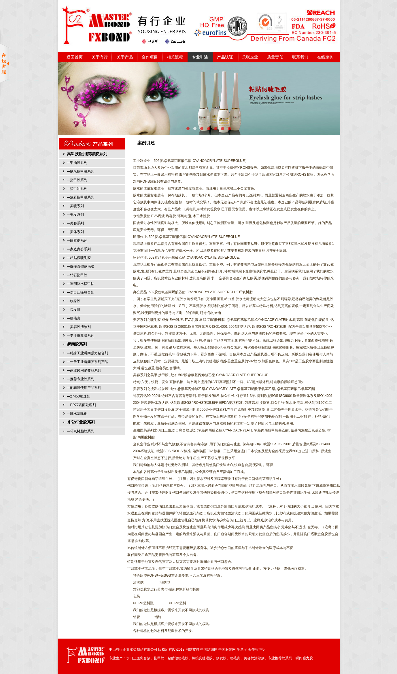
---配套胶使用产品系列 (84, 388)
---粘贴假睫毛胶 (79, 258)
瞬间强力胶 (304, 658)
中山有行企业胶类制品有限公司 (133, 650)
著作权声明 (256, 650)
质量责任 (275, 57)
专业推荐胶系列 (280, 658)
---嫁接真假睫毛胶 (80, 266)
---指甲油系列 (77, 189)
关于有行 (100, 57)
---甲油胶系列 (77, 163)
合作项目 (150, 57)
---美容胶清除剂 (79, 327)
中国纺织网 (209, 650)
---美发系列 (75, 215)
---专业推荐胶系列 (80, 336)
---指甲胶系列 (77, 180)
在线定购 (325, 57)
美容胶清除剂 (254, 658)
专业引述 (200, 57)
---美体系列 (75, 232)
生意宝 (242, 650)
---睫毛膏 (74, 318)
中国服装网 (227, 650)
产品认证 (225, 57)
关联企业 (250, 57)
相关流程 (175, 57)
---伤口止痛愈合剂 (80, 292)
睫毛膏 (235, 658)
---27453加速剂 (78, 396)
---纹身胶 (74, 301)
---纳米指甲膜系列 (80, 171)
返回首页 (75, 57)
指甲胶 (159, 658)
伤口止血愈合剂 (138, 658)
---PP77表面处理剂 (81, 405)
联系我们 (300, 57)
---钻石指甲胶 (77, 275)
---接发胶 (74, 310)
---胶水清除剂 (77, 414)
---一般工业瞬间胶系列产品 (87, 362)
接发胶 (221, 658)
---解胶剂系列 (77, 240)
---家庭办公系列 (79, 249)
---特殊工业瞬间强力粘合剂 (87, 353)
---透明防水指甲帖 (80, 284)
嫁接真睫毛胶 (202, 658)
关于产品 (125, 57)
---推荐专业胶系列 (80, 379)
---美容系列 (75, 223)
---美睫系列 (75, 206)
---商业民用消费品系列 (84, 370)
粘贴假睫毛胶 (178, 658)
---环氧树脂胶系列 (80, 431)
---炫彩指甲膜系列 (80, 197)
